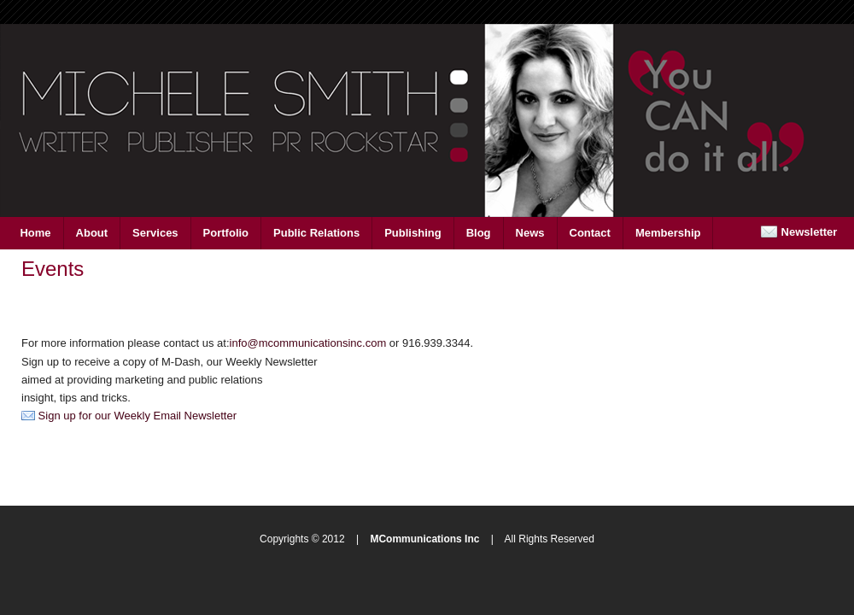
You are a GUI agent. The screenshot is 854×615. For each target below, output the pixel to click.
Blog (478, 232)
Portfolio (226, 232)
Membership (668, 232)
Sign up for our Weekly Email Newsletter (129, 415)
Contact (590, 232)
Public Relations (316, 232)
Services (155, 232)
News (530, 232)
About (92, 232)
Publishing (412, 232)
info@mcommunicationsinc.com (308, 343)
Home (35, 232)
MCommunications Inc (424, 539)
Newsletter (798, 232)
